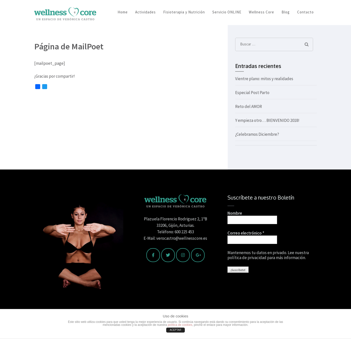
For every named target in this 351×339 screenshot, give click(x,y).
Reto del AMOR (248, 106)
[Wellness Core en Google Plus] (198, 255)
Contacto (305, 12)
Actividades (145, 12)
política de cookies (180, 325)
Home (123, 12)
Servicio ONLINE (226, 12)
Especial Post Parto (252, 92)
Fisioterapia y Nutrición (184, 12)
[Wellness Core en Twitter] (168, 255)
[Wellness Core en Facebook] (153, 255)
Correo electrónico (245, 233)
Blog (286, 12)
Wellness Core (261, 12)
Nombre (234, 213)
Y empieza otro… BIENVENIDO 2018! (267, 120)
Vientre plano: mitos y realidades (264, 78)
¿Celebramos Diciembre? (257, 134)
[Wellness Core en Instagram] (183, 255)
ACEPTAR (175, 330)
